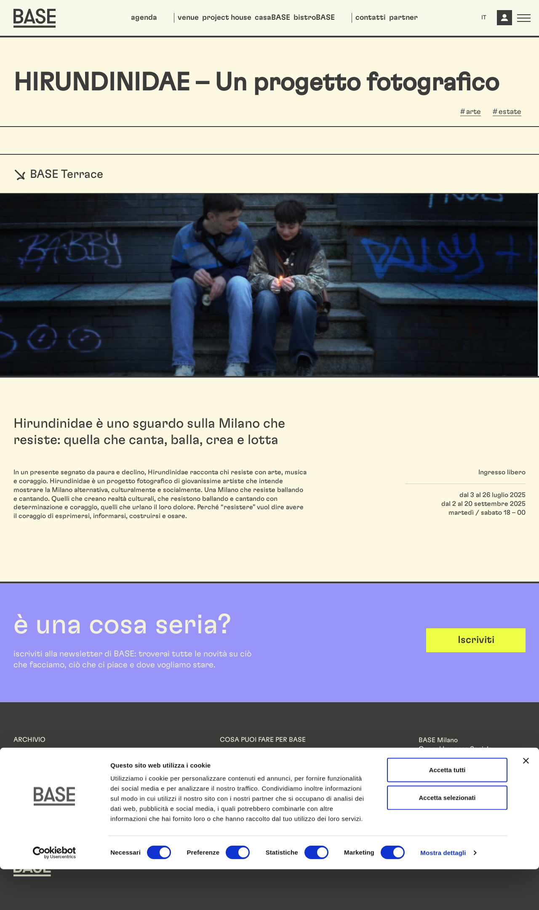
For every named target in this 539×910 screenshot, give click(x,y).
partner (403, 17)
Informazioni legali (446, 785)
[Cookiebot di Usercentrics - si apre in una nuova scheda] (54, 893)
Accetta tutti (447, 810)
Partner (231, 752)
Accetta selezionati (447, 838)
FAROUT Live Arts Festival (53, 769)
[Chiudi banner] (526, 801)
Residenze (29, 752)
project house (226, 17)
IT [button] (483, 18)
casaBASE (272, 17)
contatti (370, 17)
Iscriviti (476, 640)
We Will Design (36, 760)
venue (188, 17)
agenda (144, 17)
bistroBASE (314, 17)
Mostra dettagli (443, 893)
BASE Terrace (58, 174)
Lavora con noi (242, 760)
